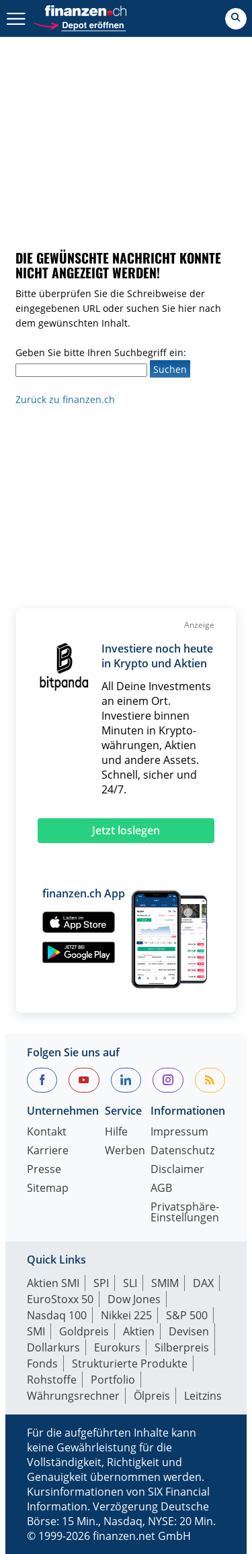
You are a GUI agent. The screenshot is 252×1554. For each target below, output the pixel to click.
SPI (101, 1283)
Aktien (139, 1331)
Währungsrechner (73, 1395)
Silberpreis (182, 1347)
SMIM (165, 1283)
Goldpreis (84, 1331)
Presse (44, 1170)
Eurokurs (117, 1347)
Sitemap (48, 1188)
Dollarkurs (53, 1347)
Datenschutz (182, 1151)
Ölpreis (152, 1395)
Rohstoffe (52, 1379)
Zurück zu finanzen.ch (65, 399)
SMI (36, 1331)
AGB (161, 1188)
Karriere (48, 1151)
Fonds (42, 1363)
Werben (125, 1151)
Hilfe (116, 1132)
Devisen (189, 1331)
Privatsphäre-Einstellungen (185, 1213)
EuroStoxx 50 (60, 1299)
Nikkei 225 (126, 1315)
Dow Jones (134, 1299)
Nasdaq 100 (57, 1315)
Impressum (179, 1132)
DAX (203, 1283)
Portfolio (113, 1379)
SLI (130, 1283)
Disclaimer (177, 1170)
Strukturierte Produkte (129, 1363)
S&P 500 (187, 1315)
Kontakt (47, 1132)
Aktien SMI (53, 1283)
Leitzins (203, 1395)
